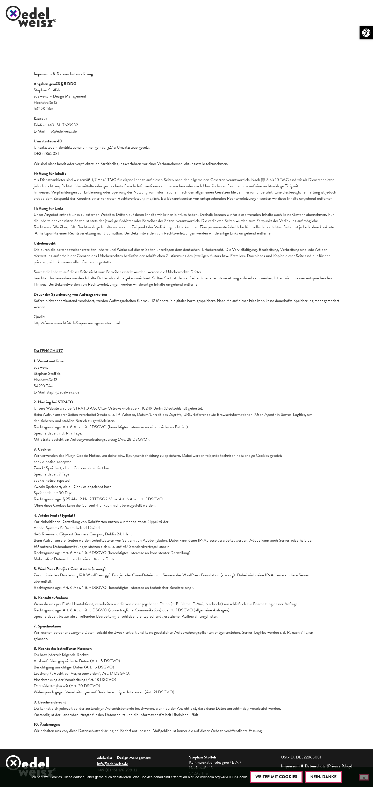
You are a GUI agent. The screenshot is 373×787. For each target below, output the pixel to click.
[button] (366, 32)
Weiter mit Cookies (276, 777)
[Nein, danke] (364, 777)
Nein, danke (323, 777)
